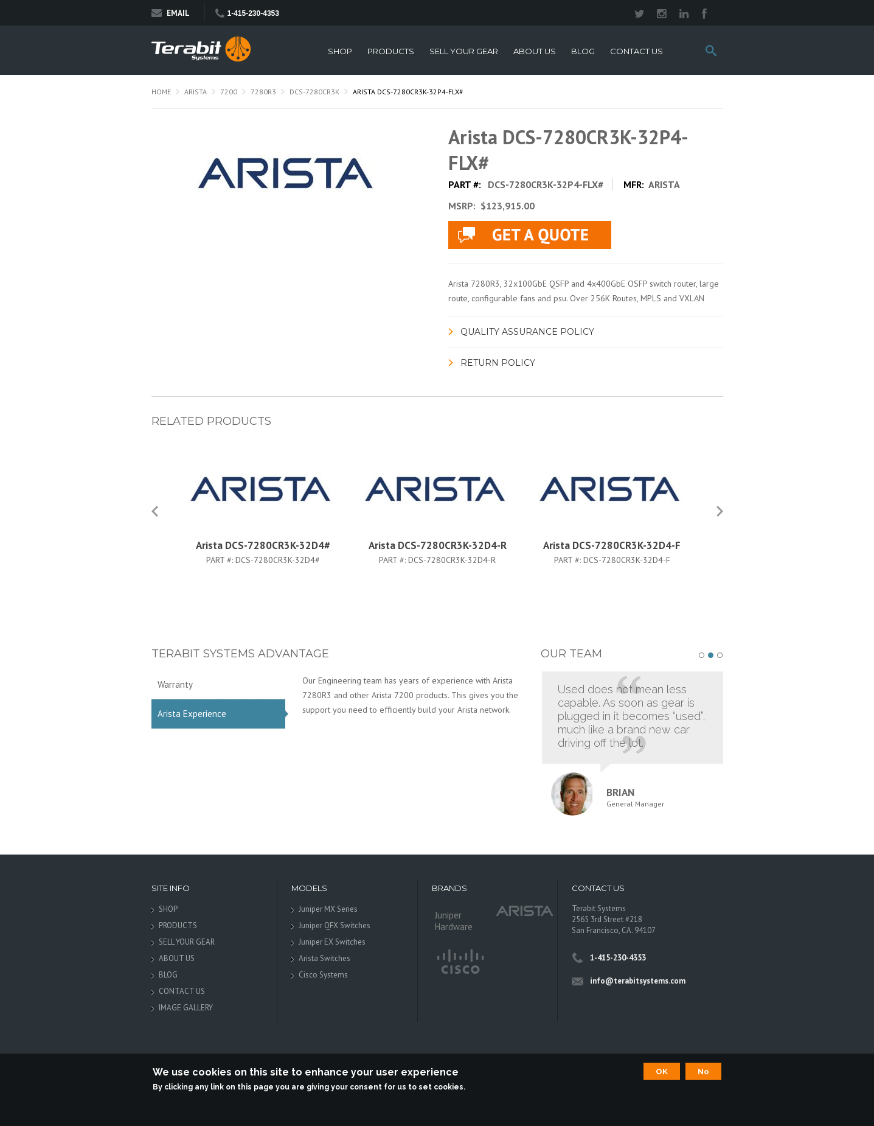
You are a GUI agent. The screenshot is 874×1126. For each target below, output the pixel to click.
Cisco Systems (323, 975)
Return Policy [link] (497, 362)
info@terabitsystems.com (637, 981)
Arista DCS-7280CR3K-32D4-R (438, 545)
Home (161, 91)
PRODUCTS (390, 51)
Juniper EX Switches (332, 942)
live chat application (529, 235)
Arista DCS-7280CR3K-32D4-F (612, 545)
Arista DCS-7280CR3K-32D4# (263, 545)
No (703, 1071)
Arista (195, 91)
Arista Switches (324, 958)
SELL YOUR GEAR (463, 51)
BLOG (583, 51)
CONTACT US (636, 51)
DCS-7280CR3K (314, 91)
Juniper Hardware (454, 920)
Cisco (459, 962)
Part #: (220, 559)
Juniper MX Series (328, 909)
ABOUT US (534, 51)
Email (170, 13)
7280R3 (263, 91)
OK (662, 1071)
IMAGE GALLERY (186, 1007)
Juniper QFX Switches (334, 925)
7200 (228, 91)
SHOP (340, 51)
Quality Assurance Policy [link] (527, 331)
